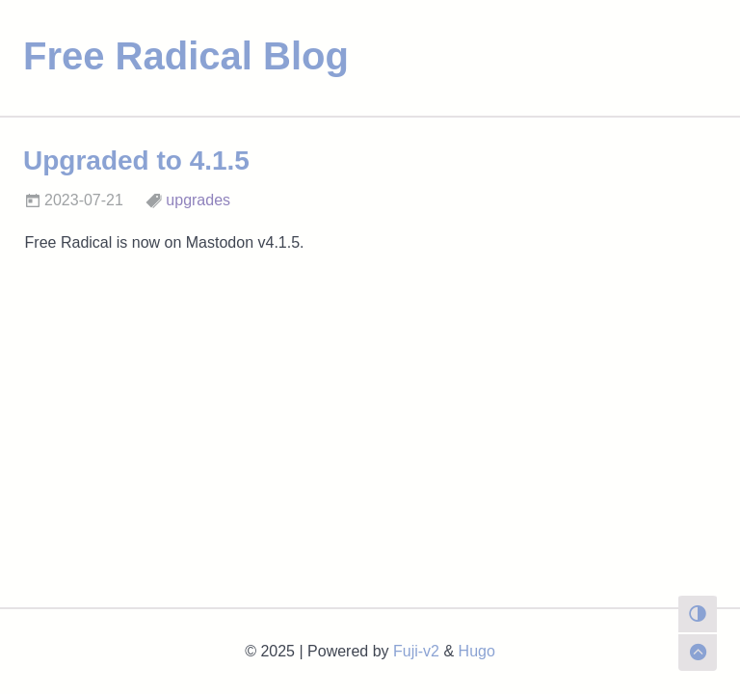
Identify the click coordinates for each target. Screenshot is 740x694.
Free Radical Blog (186, 56)
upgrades (198, 200)
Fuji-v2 (416, 651)
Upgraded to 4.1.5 (136, 160)
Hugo (477, 651)
